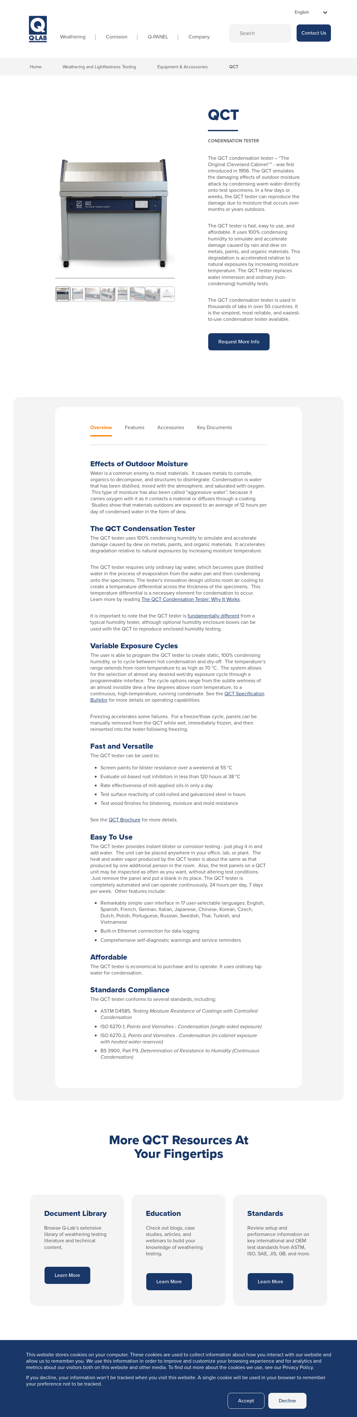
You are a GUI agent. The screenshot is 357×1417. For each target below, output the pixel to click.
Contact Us (313, 33)
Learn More (67, 1275)
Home (36, 67)
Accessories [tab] (170, 427)
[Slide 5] (122, 294)
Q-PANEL (158, 36)
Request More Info (238, 341)
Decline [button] (287, 1400)
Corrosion (116, 36)
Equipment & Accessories (182, 67)
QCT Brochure (125, 819)
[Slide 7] (152, 294)
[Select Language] (311, 12)
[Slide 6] (137, 294)
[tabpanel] (178, 760)
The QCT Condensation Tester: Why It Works (190, 599)
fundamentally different (213, 615)
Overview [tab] (101, 427)
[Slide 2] (77, 294)
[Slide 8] (167, 294)
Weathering (73, 36)
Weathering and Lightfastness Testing (99, 67)
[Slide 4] (107, 294)
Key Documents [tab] (214, 427)
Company (199, 36)
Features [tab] (134, 427)
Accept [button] (246, 1400)
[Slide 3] (92, 294)
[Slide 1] (62, 294)
